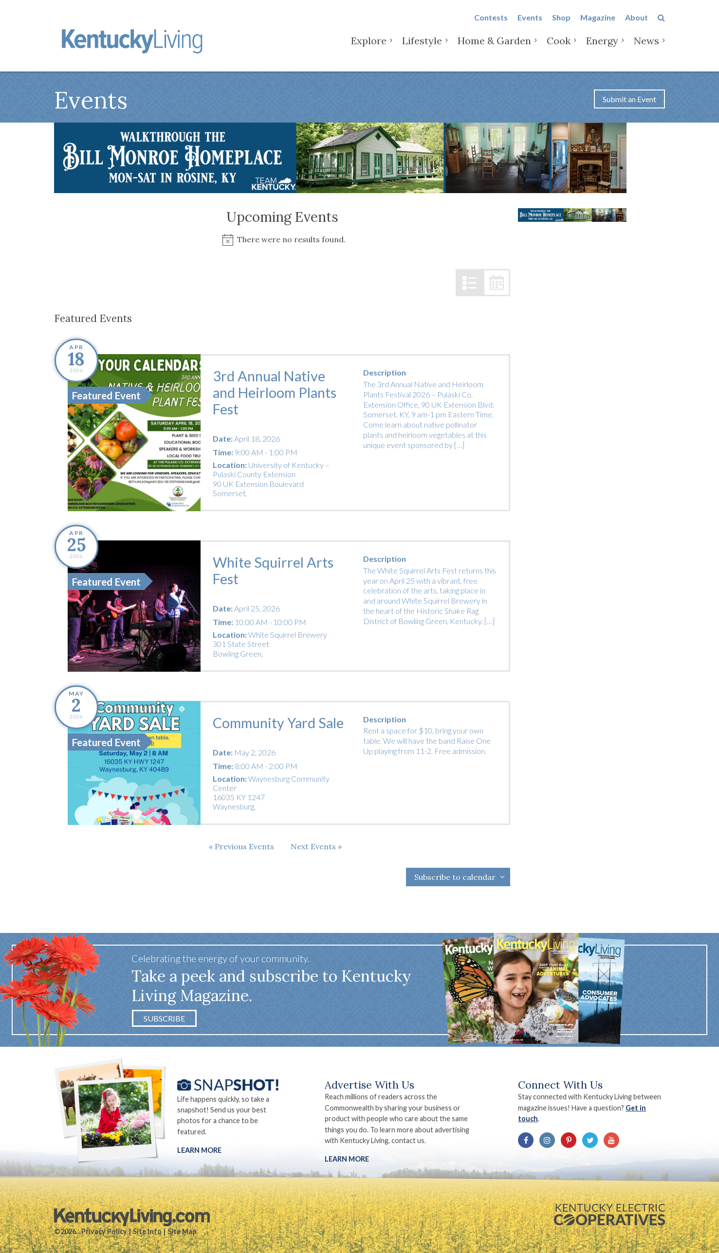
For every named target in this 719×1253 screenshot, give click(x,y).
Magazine (597, 25)
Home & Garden (494, 48)
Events (529, 25)
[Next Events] (316, 846)
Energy (602, 48)
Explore (369, 48)
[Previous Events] (241, 846)
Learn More (199, 1150)
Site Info (147, 1231)
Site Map (181, 1231)
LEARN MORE (347, 1159)
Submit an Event (629, 99)
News (646, 48)
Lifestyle (422, 48)
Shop (561, 25)
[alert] (282, 239)
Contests (491, 25)
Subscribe (164, 1018)
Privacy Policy (104, 1231)
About (636, 25)
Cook (559, 48)
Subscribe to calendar (455, 877)
